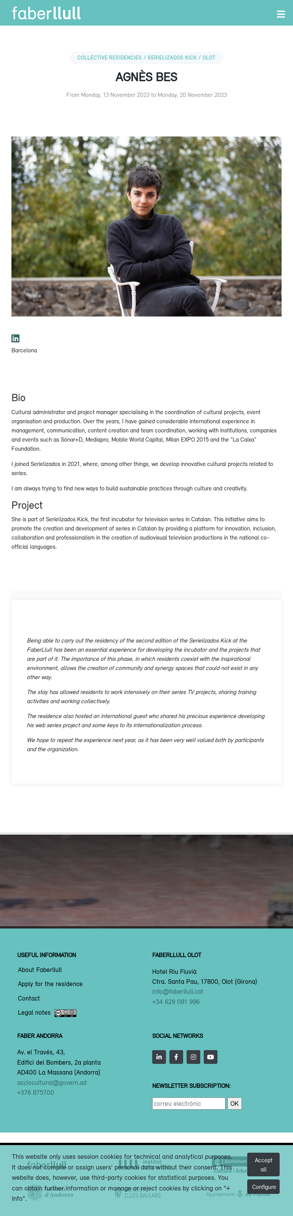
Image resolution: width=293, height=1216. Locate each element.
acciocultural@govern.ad (52, 1082)
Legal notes (47, 1013)
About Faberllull (40, 970)
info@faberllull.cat (177, 991)
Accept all (263, 1165)
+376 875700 (35, 1092)
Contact (29, 998)
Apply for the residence (50, 984)
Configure (264, 1186)
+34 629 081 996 (176, 1002)
